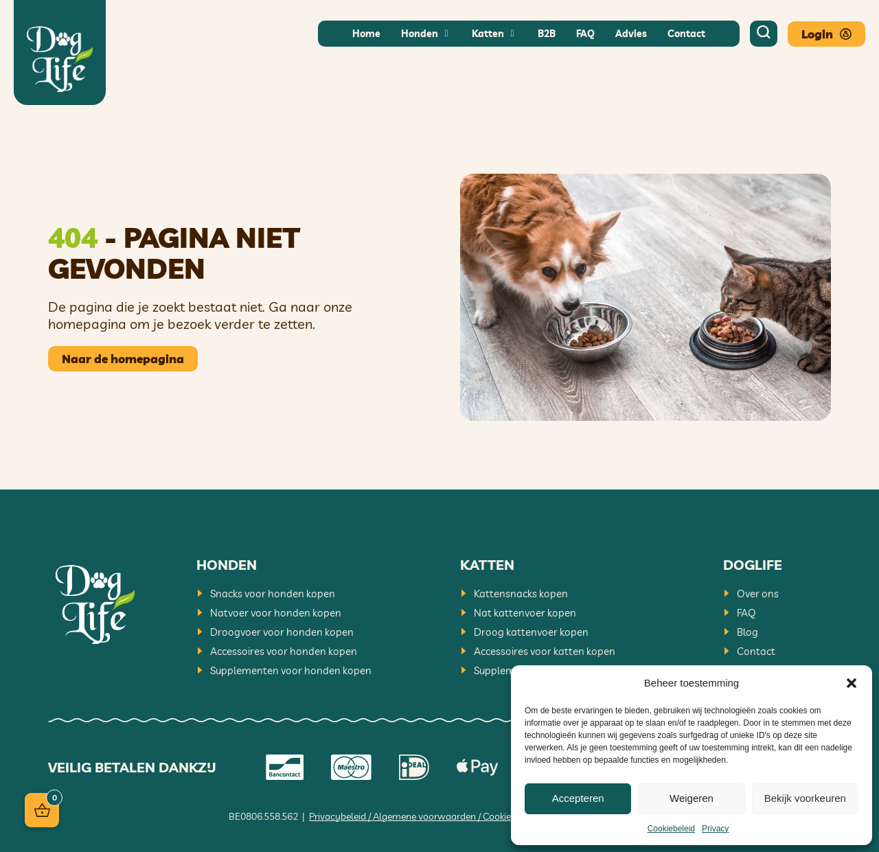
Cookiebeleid (671, 828)
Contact (756, 651)
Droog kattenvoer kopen (531, 631)
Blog (747, 631)
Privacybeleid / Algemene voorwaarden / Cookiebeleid (422, 816)
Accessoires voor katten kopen (544, 651)
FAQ (746, 612)
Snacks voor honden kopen (272, 593)
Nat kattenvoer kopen (525, 612)
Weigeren (692, 798)
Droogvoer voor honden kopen (282, 631)
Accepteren (578, 798)
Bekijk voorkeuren (805, 798)
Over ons (758, 593)
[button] (851, 683)
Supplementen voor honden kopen (291, 670)
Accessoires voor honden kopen (283, 651)
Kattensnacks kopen (521, 593)
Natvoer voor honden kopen (275, 612)
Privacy (715, 828)
